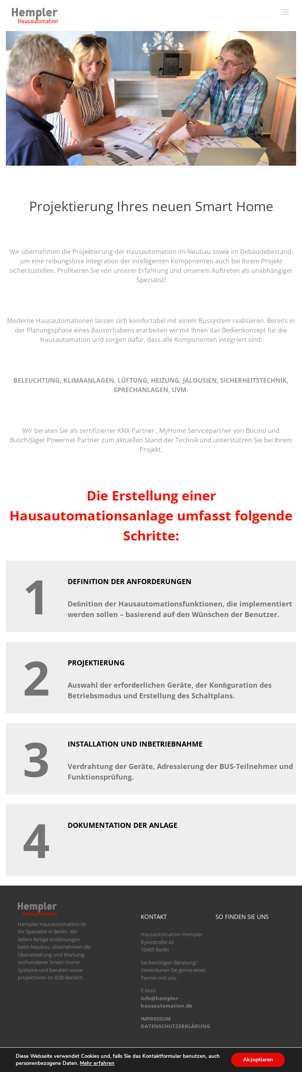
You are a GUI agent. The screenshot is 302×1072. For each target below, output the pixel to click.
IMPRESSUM (156, 1018)
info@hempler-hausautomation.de (166, 1002)
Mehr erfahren (97, 1063)
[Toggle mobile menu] (286, 12)
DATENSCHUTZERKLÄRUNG (175, 1026)
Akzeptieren (258, 1059)
